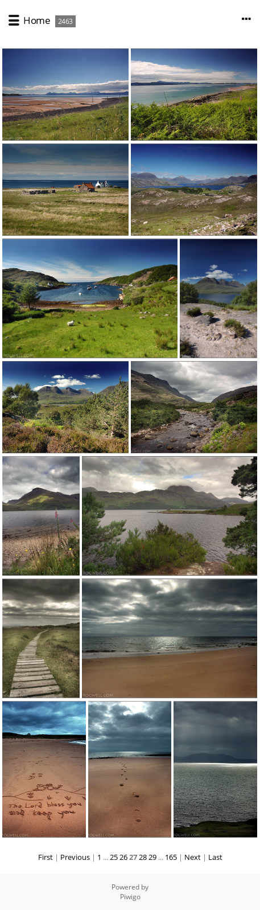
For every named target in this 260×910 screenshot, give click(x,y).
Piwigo (130, 896)
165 (171, 857)
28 (143, 857)
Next (192, 857)
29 (152, 857)
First (45, 857)
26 (123, 857)
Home (36, 20)
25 (114, 857)
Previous (75, 857)
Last (215, 857)
